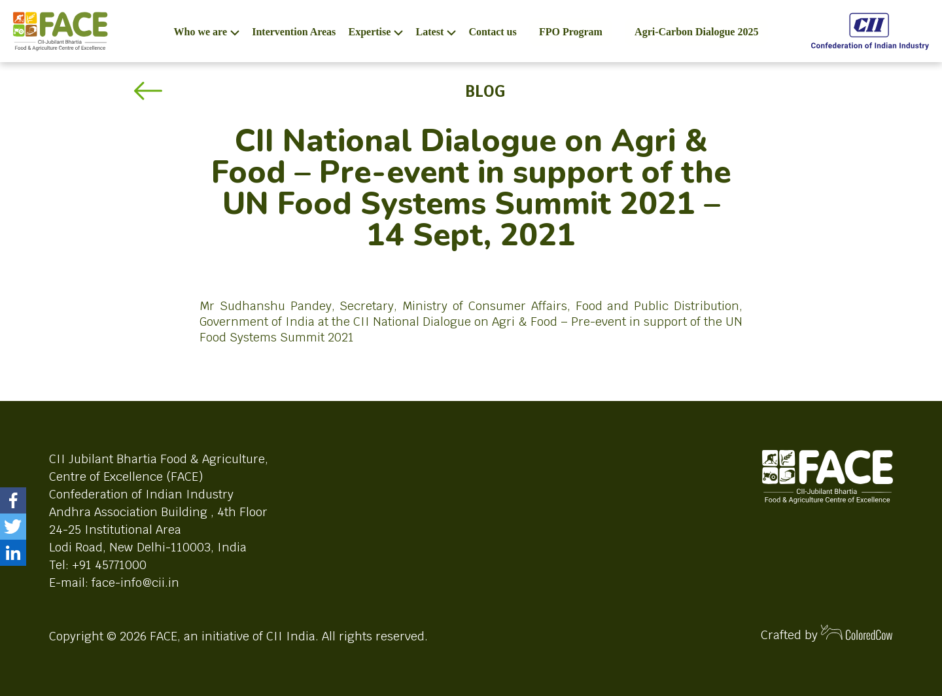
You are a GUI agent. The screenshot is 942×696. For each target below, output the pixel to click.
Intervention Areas (294, 31)
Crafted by (827, 633)
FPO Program (570, 31)
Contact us (492, 31)
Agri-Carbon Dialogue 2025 (696, 31)
